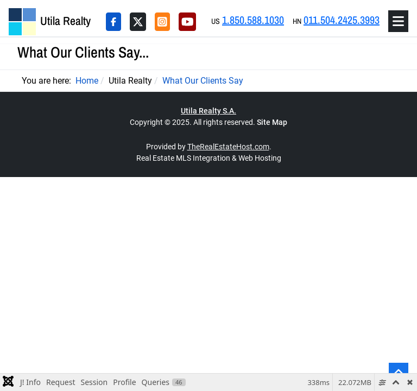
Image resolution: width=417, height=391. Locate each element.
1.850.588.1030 (253, 19)
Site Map (272, 122)
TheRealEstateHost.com (228, 146)
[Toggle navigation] (398, 21)
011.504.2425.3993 (342, 19)
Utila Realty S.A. (208, 110)
